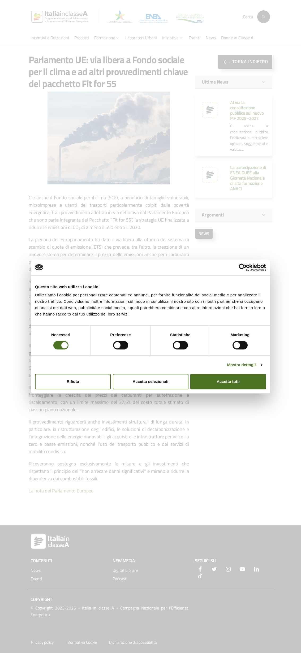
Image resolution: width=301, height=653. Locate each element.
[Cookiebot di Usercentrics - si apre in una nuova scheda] (243, 267)
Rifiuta (73, 381)
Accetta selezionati (150, 381)
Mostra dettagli (241, 364)
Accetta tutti (228, 381)
